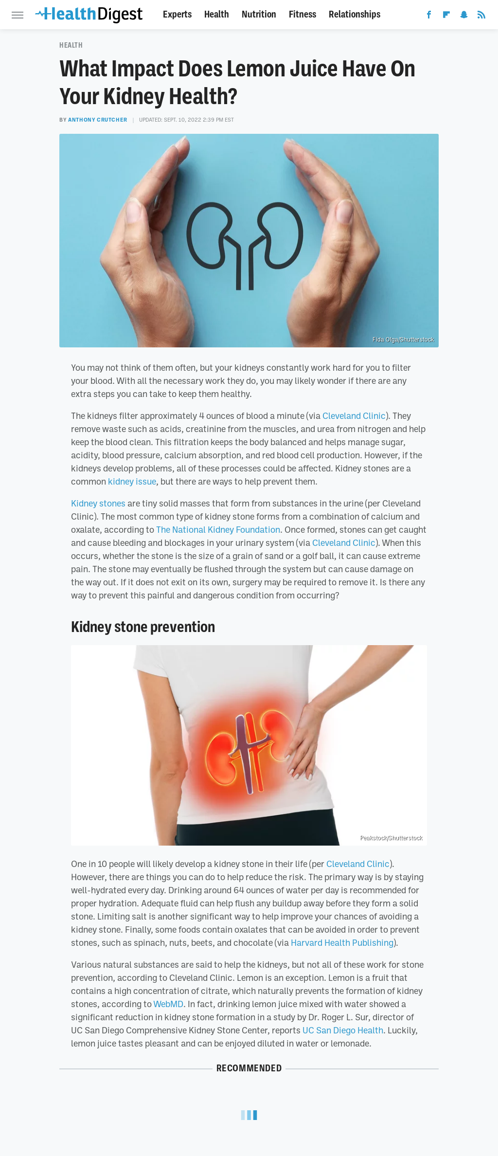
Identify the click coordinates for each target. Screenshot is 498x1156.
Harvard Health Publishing (342, 942)
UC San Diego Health (342, 1030)
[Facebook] (429, 16)
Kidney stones (98, 503)
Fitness (302, 14)
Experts (177, 14)
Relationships (354, 14)
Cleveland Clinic (354, 415)
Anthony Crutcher (97, 119)
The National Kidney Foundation (218, 529)
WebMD (168, 1003)
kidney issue (132, 481)
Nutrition (259, 14)
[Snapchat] (464, 16)
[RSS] (481, 16)
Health (216, 14)
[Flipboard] (446, 16)
